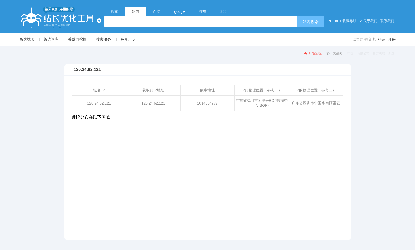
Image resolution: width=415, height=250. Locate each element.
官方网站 (379, 53)
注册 (392, 40)
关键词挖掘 (77, 39)
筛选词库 (51, 39)
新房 (391, 53)
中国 (350, 53)
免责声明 (128, 39)
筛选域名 (26, 39)
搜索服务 (103, 39)
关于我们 (368, 21)
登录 (381, 40)
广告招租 (312, 53)
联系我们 (387, 21)
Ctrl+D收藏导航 (342, 21)
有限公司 (363, 53)
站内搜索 (311, 21)
